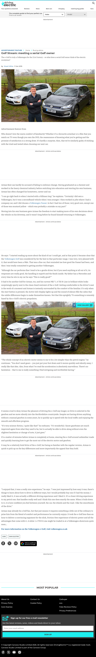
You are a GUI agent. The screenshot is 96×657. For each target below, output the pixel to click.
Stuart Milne (8, 66)
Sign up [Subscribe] (48, 635)
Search (93, 3)
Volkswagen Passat (38, 203)
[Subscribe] (48, 628)
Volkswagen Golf (12, 259)
